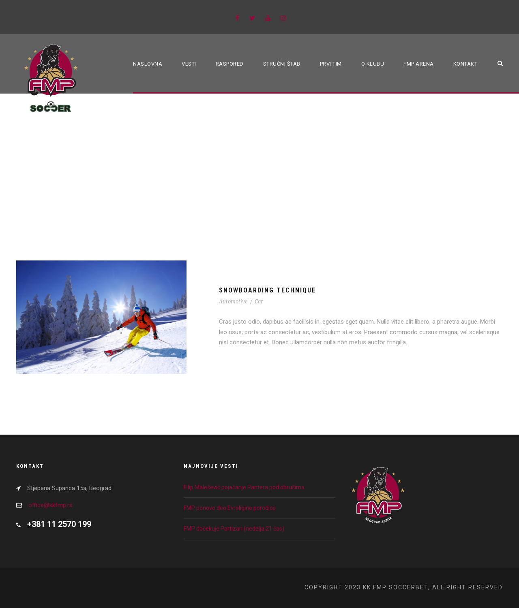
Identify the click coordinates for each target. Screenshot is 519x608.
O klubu (372, 64)
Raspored (230, 64)
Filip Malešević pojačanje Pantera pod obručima (244, 487)
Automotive (233, 301)
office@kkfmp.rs (50, 505)
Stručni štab (281, 64)
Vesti (189, 64)
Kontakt (465, 64)
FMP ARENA (418, 64)
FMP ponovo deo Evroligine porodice (230, 508)
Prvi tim (331, 64)
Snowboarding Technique (267, 290)
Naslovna (147, 64)
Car (259, 301)
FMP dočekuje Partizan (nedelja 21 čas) (234, 528)
